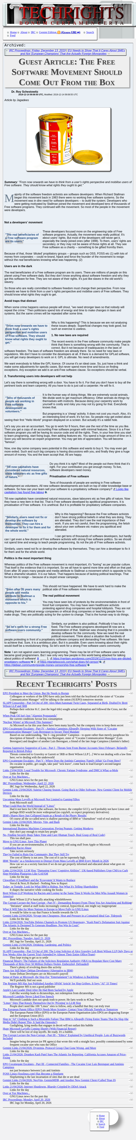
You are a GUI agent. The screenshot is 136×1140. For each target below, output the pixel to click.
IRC (33, 32)
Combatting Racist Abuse (17, 848)
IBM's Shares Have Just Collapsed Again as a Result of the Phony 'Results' (45, 816)
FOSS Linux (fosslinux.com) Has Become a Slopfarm (33, 1074)
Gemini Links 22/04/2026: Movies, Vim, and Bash (31, 822)
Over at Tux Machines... (16, 777)
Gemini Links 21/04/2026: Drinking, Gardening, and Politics (37, 945)
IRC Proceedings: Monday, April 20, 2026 (26, 1100)
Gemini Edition (47, 32)
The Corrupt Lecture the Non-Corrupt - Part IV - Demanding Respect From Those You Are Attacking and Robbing (67, 903)
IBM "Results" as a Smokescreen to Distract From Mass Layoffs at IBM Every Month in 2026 (56, 861)
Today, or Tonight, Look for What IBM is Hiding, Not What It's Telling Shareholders (50, 887)
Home (13, 32)
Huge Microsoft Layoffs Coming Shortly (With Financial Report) (39, 1029)
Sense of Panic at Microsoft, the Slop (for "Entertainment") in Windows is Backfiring (51, 977)
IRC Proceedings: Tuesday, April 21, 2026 (26, 939)
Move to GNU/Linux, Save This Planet (25, 842)
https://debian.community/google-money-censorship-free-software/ (45, 665)
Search (90, 32)
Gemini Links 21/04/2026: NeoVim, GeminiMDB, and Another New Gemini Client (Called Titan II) (59, 1081)
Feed (12, 35)
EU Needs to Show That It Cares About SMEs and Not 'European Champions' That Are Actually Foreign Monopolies (72, 53)
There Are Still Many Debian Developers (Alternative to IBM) (38, 971)
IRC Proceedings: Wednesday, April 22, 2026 (28, 784)
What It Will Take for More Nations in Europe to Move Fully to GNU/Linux (46, 910)
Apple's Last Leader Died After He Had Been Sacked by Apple (38, 990)
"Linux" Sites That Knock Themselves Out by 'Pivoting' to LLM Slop (42, 1003)
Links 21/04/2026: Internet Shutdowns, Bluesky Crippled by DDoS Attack (44, 1087)
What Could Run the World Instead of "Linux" (29, 806)
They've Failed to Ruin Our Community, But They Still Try (36, 855)
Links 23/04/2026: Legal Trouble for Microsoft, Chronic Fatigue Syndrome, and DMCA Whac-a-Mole (60, 771)
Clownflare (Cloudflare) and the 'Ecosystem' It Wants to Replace (39, 881)
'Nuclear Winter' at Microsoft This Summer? (28, 723)
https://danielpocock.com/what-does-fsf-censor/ (69, 662)
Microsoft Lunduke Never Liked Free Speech (28, 997)
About (23, 32)
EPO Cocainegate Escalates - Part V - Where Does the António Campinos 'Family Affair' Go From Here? (62, 761)
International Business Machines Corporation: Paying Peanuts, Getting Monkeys (48, 829)
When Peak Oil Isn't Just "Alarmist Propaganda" (30, 716)
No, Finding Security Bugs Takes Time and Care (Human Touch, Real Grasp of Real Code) (54, 835)
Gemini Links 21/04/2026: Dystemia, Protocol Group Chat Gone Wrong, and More (49, 1048)
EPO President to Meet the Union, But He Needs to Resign (36, 694)
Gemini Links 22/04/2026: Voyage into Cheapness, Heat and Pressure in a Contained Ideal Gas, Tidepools (62, 916)
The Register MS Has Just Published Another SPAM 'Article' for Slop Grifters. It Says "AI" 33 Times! (60, 984)
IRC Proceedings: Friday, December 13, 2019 (37, 51)
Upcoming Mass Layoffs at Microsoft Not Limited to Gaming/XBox (41, 800)
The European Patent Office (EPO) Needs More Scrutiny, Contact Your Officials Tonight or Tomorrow (60, 1010)
